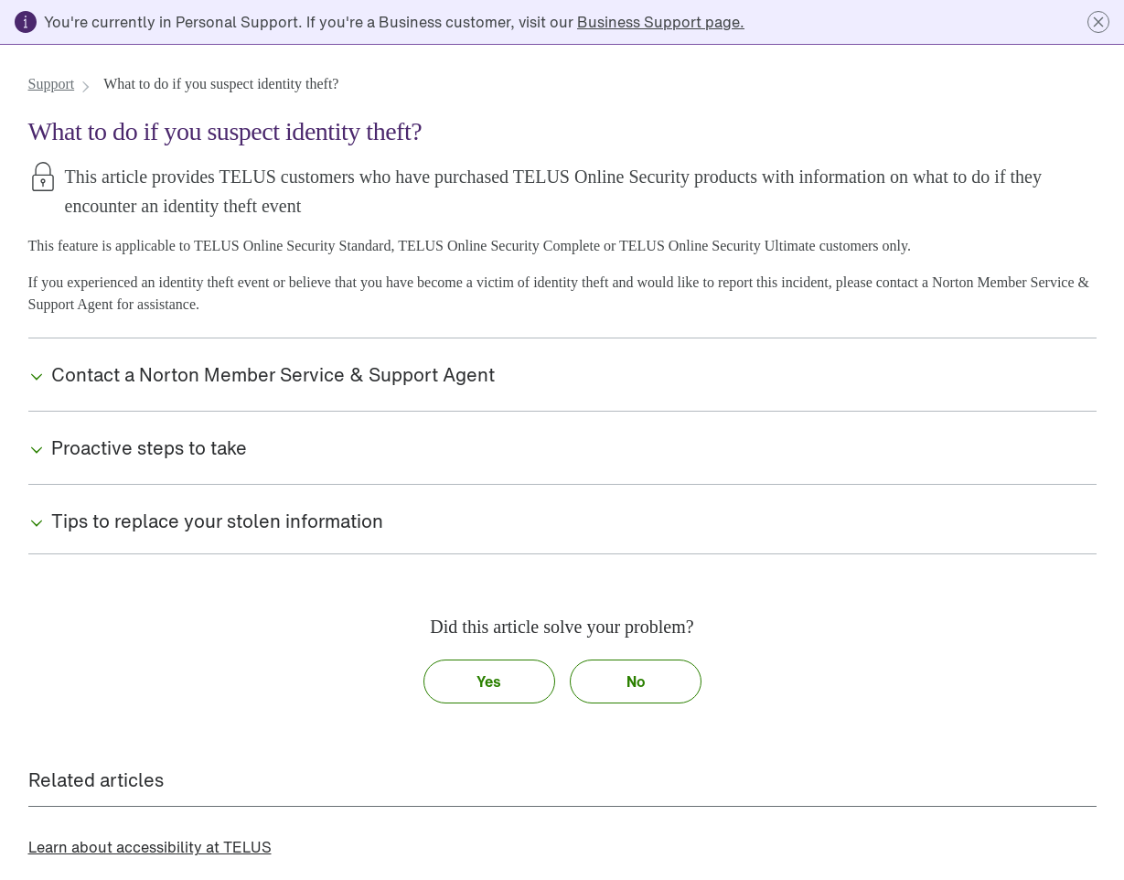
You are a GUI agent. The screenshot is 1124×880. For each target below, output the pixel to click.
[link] (660, 22)
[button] (1098, 22)
